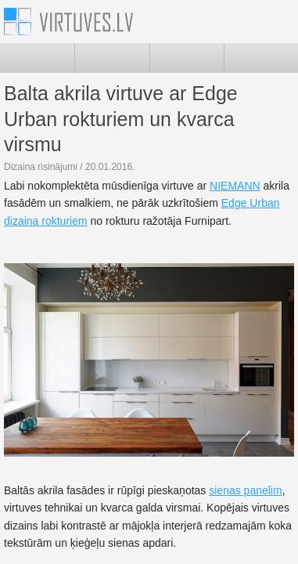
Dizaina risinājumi (40, 166)
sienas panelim (245, 490)
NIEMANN (235, 185)
